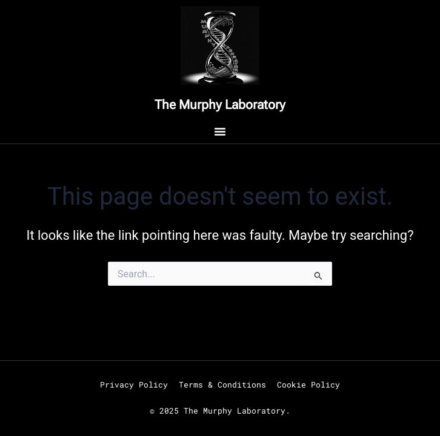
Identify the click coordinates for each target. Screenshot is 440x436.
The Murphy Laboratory (220, 104)
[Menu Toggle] (220, 131)
